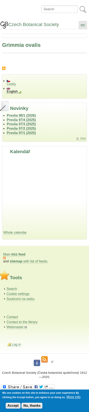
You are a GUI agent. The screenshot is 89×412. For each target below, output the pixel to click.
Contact (12, 317)
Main (14, 254)
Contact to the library (22, 322)
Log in (16, 344)
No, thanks (32, 405)
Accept (13, 405)
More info (74, 397)
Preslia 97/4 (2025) (21, 120)
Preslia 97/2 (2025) (21, 128)
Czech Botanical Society (33, 24)
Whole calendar (15, 232)
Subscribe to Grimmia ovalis (3, 68)
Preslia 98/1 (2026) (21, 115)
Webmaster (17, 327)
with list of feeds (28, 261)
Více (83, 138)
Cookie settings (18, 294)
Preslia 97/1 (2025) (21, 133)
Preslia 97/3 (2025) (21, 124)
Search (12, 289)
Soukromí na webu (20, 299)
